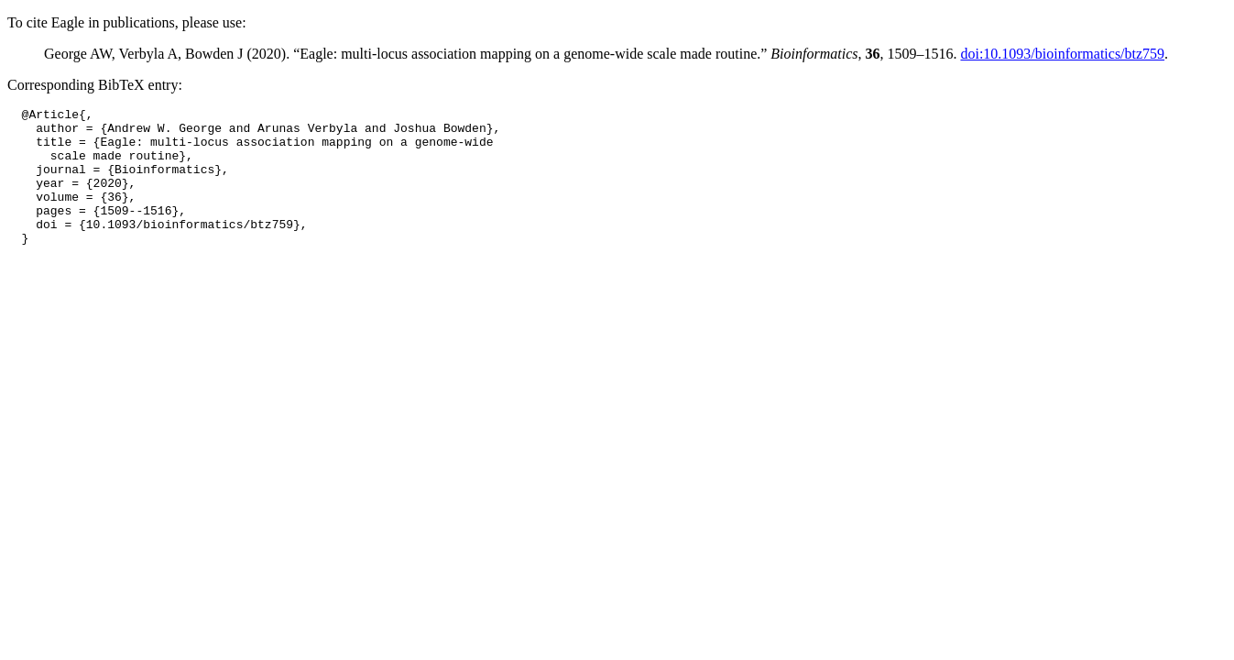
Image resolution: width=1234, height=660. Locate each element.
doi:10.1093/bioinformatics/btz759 (1062, 53)
